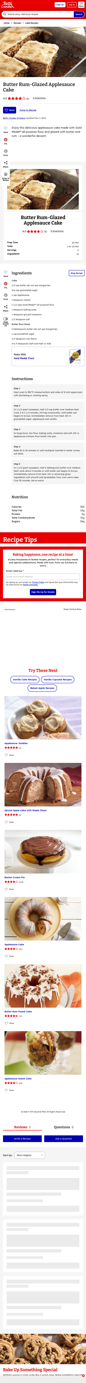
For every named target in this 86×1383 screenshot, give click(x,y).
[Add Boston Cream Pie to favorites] (6, 889)
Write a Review (22, 1138)
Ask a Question (63, 1138)
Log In (72, 4)
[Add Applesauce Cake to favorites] (6, 956)
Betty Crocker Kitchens (14, 118)
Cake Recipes (31, 23)
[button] (5, 141)
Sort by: (7, 1155)
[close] (83, 1376)
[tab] (22, 1127)
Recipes (17, 23)
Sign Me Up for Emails (43, 592)
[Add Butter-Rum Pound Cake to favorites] (6, 1023)
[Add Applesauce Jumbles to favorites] (6, 755)
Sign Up (60, 4)
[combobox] (38, 14)
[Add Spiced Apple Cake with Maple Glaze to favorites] (6, 822)
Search (79, 14)
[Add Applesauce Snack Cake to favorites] (6, 1090)
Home (7, 23)
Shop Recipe (77, 273)
